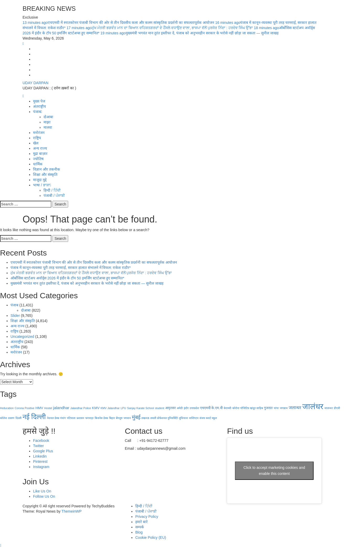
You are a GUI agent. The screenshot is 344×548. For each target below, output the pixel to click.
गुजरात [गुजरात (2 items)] (268, 408)
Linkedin (40, 456)
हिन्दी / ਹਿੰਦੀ (52, 190)
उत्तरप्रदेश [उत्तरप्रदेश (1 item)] (194, 408)
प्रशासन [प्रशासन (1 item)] (80, 418)
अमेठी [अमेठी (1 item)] (180, 408)
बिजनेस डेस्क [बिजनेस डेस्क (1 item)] (101, 418)
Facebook (41, 440)
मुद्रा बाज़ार (40, 153)
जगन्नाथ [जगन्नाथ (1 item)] (284, 408)
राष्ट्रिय (37, 138)
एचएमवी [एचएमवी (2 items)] (205, 408)
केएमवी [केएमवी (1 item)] (227, 408)
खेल (35, 143)
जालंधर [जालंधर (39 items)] (312, 406)
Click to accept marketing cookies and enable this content (274, 470)
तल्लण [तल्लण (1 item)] (11, 418)
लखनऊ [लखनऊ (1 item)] (145, 418)
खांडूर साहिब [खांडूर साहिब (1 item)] (256, 408)
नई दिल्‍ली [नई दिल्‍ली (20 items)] (34, 416)
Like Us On (42, 491)
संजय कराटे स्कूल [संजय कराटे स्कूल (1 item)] (208, 418)
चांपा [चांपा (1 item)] (276, 408)
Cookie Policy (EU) (150, 537)
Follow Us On (44, 496)
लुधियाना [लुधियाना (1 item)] (183, 418)
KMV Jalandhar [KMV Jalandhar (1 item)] (110, 408)
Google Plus (43, 451)
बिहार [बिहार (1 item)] (112, 418)
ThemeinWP (71, 511)
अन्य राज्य (40, 148)
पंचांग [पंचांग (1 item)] (63, 418)
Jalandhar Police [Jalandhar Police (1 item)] (80, 408)
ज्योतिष (38, 159)
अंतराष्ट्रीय (39, 106)
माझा (47, 122)
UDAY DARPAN (36, 83)
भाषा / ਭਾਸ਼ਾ (42, 185)
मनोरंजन (39, 133)
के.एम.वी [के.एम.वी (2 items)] (216, 408)
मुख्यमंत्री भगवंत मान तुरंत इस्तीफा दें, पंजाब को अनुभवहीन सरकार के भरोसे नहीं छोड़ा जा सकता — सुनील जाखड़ (189, 33)
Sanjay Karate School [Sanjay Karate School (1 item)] (140, 408)
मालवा (48, 127)
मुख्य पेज (39, 101)
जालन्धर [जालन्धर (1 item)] (328, 408)
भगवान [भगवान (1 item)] (127, 418)
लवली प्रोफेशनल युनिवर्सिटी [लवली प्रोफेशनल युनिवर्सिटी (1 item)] (164, 418)
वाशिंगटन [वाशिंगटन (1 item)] (193, 418)
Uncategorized (22, 336)
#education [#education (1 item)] (7, 408)
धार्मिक (37, 164)
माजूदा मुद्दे (40, 180)
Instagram (41, 467)
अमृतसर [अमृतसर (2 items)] (170, 408)
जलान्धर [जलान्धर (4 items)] (295, 407)
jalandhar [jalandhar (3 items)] (61, 407)
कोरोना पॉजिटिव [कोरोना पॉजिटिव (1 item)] (240, 408)
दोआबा (48, 117)
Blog (139, 532)
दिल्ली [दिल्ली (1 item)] (18, 418)
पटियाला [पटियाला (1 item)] (71, 418)
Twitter (38, 446)
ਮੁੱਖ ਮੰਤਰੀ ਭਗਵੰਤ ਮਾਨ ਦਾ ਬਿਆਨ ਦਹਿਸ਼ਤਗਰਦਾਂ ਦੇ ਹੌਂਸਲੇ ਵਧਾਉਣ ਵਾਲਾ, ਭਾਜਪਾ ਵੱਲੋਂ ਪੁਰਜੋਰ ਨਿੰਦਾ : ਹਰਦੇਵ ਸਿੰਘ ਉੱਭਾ (160, 28)
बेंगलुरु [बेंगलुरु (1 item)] (119, 418)
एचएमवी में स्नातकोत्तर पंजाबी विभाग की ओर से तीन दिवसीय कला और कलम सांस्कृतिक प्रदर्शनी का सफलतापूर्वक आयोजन (119, 22)
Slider (15, 315)
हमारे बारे (141, 522)
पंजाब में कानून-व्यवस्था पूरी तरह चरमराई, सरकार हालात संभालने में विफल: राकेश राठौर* (70, 267)
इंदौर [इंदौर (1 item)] (186, 408)
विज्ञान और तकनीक (46, 169)
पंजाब (37, 112)
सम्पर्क (139, 527)
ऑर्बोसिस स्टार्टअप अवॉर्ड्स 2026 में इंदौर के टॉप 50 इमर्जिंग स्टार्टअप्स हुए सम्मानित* (67, 278)
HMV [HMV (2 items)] (39, 408)
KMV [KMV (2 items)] (96, 408)
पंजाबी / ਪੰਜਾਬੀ (54, 195)
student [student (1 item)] (159, 408)
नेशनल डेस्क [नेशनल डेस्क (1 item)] (53, 418)
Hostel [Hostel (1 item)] (48, 408)
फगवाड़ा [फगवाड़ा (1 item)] (89, 418)
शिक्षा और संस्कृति (45, 174)
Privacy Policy (146, 516)
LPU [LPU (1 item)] (123, 408)
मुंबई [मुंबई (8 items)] (136, 417)
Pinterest (40, 461)
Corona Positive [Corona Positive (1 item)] (24, 408)
